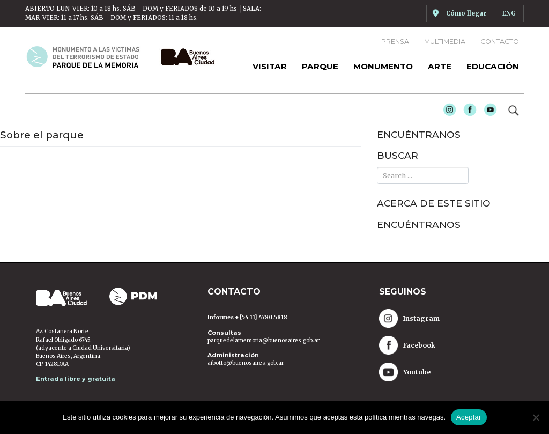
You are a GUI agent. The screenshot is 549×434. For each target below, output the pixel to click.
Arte (439, 66)
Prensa (395, 42)
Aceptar (468, 417)
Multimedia (444, 42)
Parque (320, 66)
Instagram (446, 111)
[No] (535, 417)
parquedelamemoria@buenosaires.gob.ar (263, 340)
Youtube (487, 111)
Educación (492, 66)
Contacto (499, 42)
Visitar (270, 66)
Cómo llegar (466, 13)
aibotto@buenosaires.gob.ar (245, 362)
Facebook (467, 111)
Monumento (383, 66)
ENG (509, 13)
